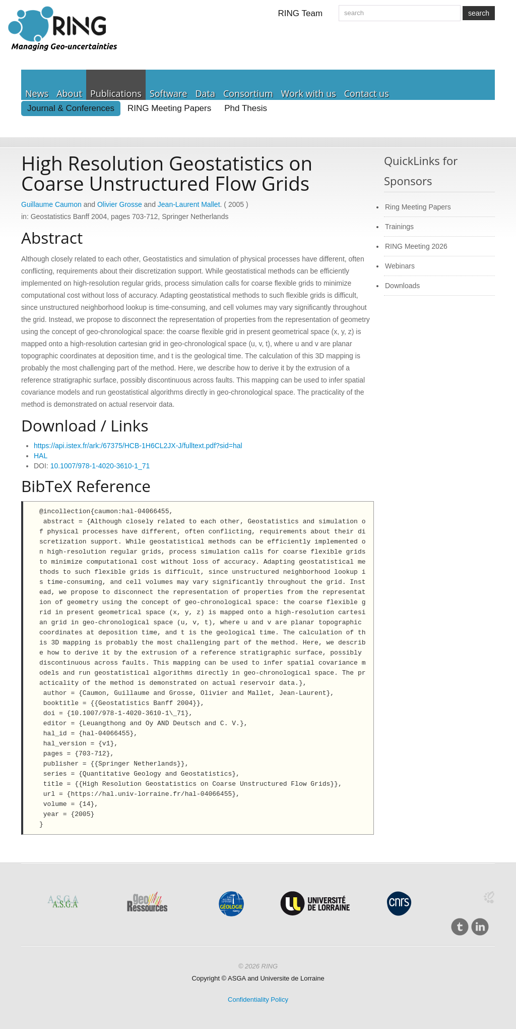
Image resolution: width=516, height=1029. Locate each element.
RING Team (300, 13)
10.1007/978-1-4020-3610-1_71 (100, 466)
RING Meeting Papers (169, 108)
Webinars (400, 266)
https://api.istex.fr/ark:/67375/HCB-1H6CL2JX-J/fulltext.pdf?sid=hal (138, 446)
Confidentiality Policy (258, 999)
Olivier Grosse (119, 204)
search (478, 13)
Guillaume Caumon (51, 204)
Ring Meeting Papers (418, 207)
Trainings (399, 227)
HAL (40, 456)
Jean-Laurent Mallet (189, 204)
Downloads (402, 286)
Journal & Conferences (70, 108)
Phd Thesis (245, 108)
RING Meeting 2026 (416, 246)
